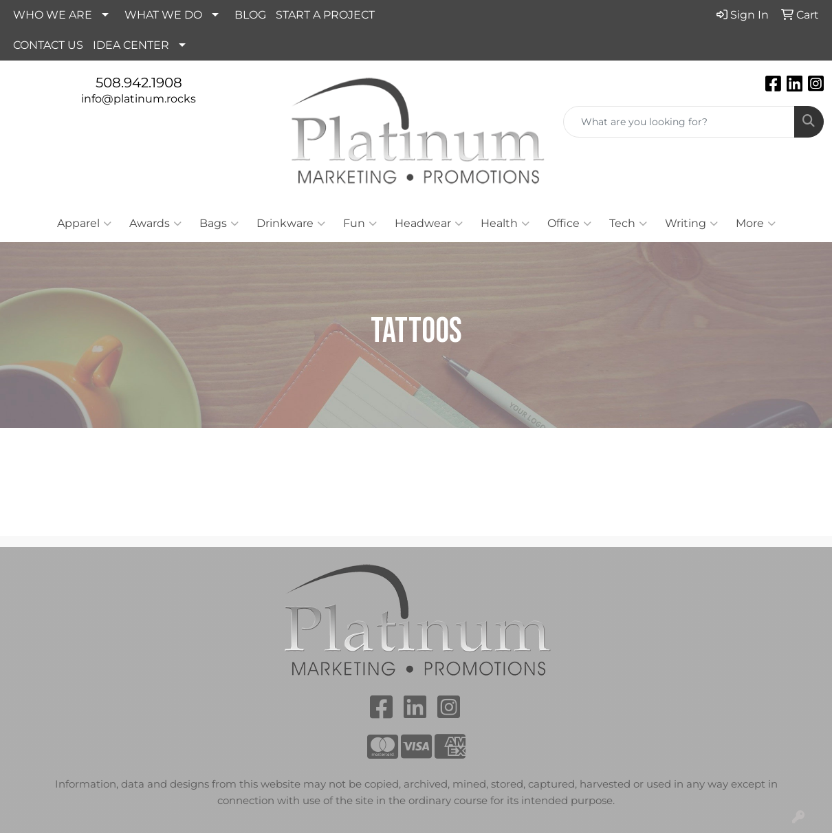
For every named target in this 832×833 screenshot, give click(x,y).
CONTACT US (48, 45)
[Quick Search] (679, 122)
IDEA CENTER (131, 45)
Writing (691, 223)
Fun (360, 223)
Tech (628, 223)
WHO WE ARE (52, 14)
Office (569, 223)
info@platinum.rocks (138, 98)
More (756, 223)
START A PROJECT (325, 14)
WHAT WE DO (163, 14)
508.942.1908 (139, 82)
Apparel (84, 223)
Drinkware (290, 223)
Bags (219, 223)
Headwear (429, 223)
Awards (155, 223)
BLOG (250, 14)
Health (505, 223)
